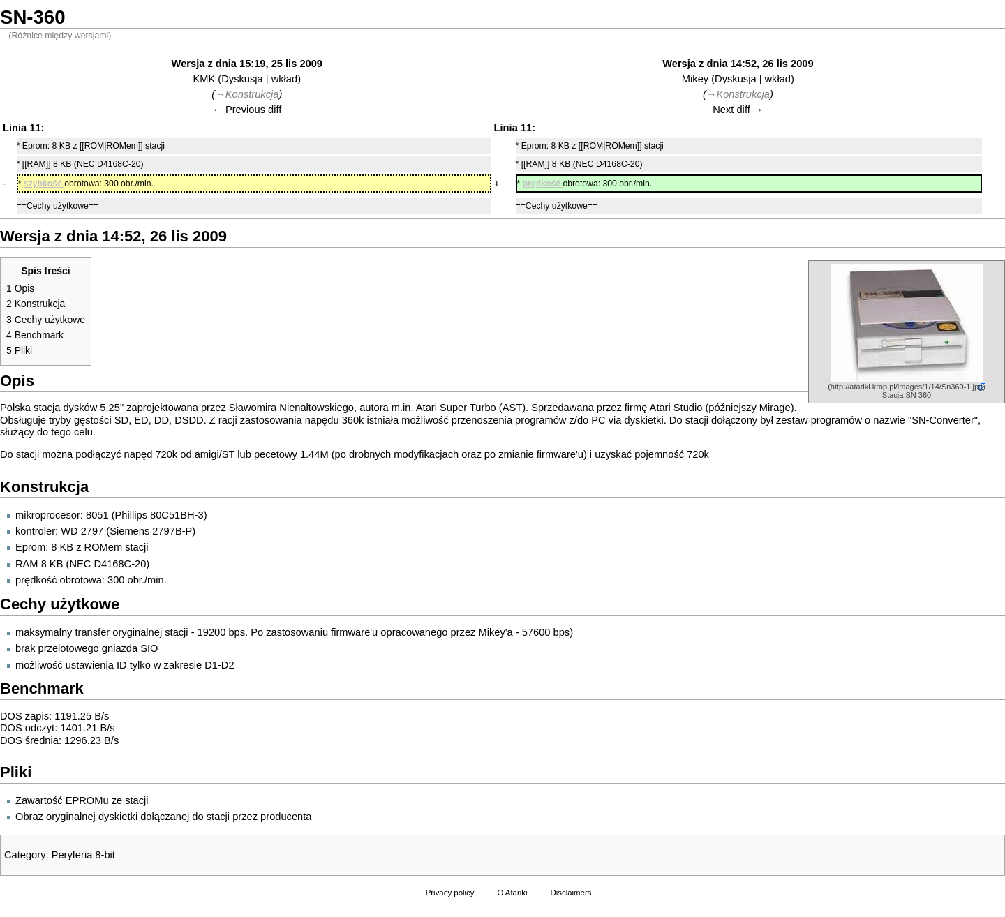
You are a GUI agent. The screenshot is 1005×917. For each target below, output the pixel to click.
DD (161, 420)
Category (24, 854)
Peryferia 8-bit (83, 854)
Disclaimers (570, 892)
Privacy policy (450, 892)
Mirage (775, 407)
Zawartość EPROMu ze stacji (82, 800)
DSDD (189, 420)
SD (121, 420)
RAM (26, 563)
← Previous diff (246, 109)
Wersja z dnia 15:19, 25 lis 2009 (247, 63)
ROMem (103, 547)
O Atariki (512, 892)
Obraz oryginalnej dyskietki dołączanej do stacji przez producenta (163, 816)
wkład (284, 78)
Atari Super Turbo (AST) (471, 407)
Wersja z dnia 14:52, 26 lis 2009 (737, 63)
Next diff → (738, 109)
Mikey (695, 78)
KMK (204, 78)
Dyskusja (241, 78)
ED (141, 420)
